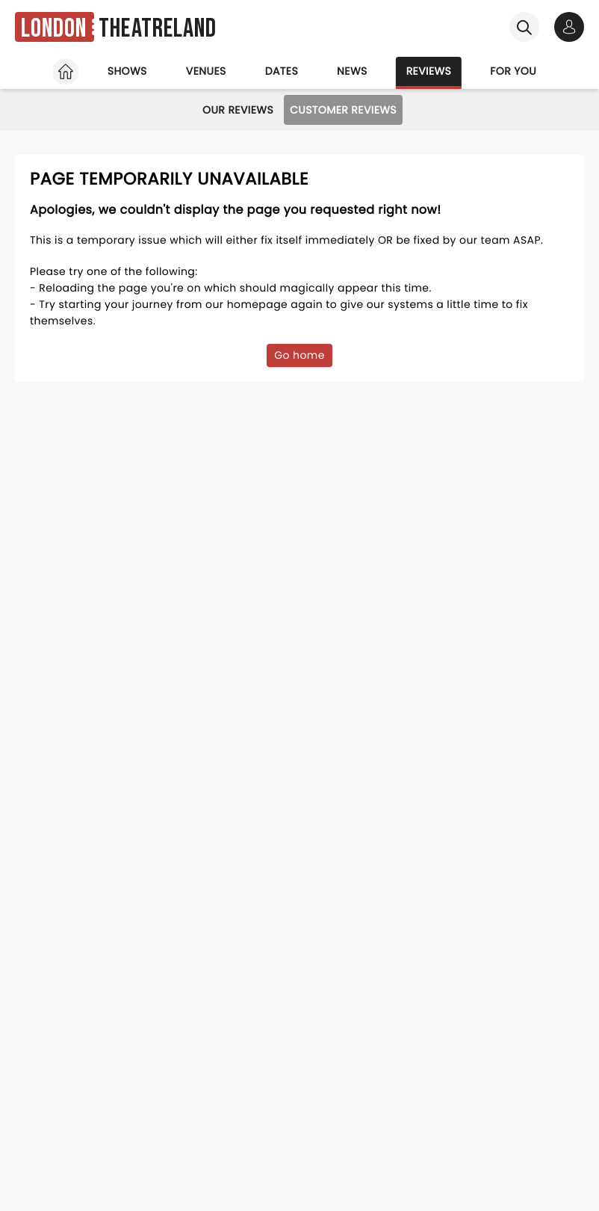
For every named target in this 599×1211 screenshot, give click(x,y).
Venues (206, 71)
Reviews (429, 71)
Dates (281, 71)
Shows (127, 71)
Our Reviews (237, 109)
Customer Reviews (343, 109)
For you (513, 71)
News (352, 71)
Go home (299, 355)
